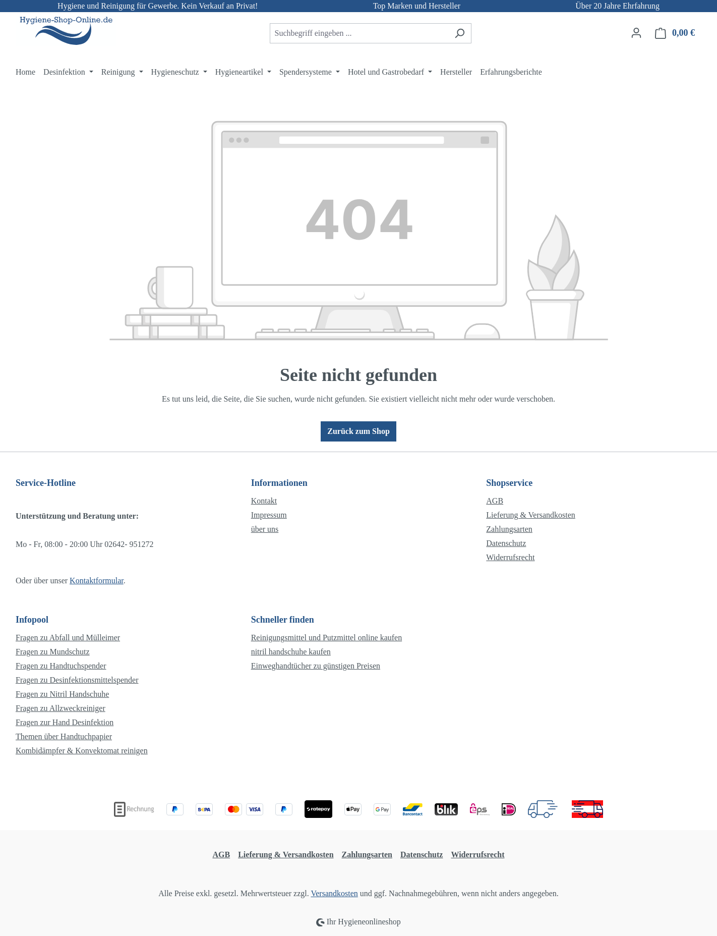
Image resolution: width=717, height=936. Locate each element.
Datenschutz (506, 543)
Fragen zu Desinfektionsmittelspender (77, 680)
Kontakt (264, 501)
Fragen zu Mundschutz (53, 651)
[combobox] (359, 33)
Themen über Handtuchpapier (64, 736)
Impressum (269, 515)
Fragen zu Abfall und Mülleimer (68, 637)
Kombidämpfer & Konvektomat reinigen (82, 750)
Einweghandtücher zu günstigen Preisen (315, 666)
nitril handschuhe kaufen (291, 651)
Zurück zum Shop (358, 431)
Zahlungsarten (509, 529)
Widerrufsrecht (510, 557)
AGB (494, 501)
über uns (265, 529)
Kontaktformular (97, 580)
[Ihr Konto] (636, 33)
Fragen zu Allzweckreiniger (60, 708)
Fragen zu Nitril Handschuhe (62, 694)
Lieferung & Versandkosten (530, 515)
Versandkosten (334, 893)
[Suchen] (459, 33)
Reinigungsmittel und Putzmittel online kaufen (326, 637)
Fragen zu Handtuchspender (61, 666)
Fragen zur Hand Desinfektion (64, 722)
